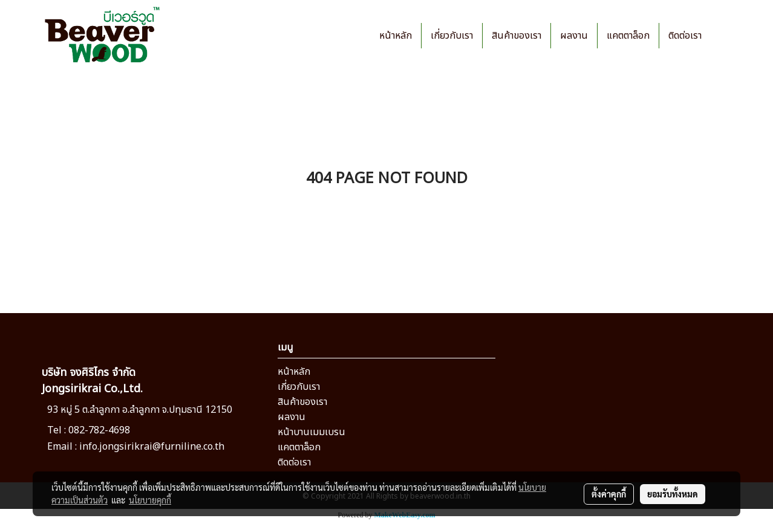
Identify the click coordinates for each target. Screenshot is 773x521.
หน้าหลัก (395, 35)
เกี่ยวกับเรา (452, 35)
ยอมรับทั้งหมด (672, 493)
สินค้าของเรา (516, 35)
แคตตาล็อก (628, 35)
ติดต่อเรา (685, 35)
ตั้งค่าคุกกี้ (609, 493)
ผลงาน (574, 35)
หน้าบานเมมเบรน (311, 432)
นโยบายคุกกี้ (150, 499)
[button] (721, 35)
